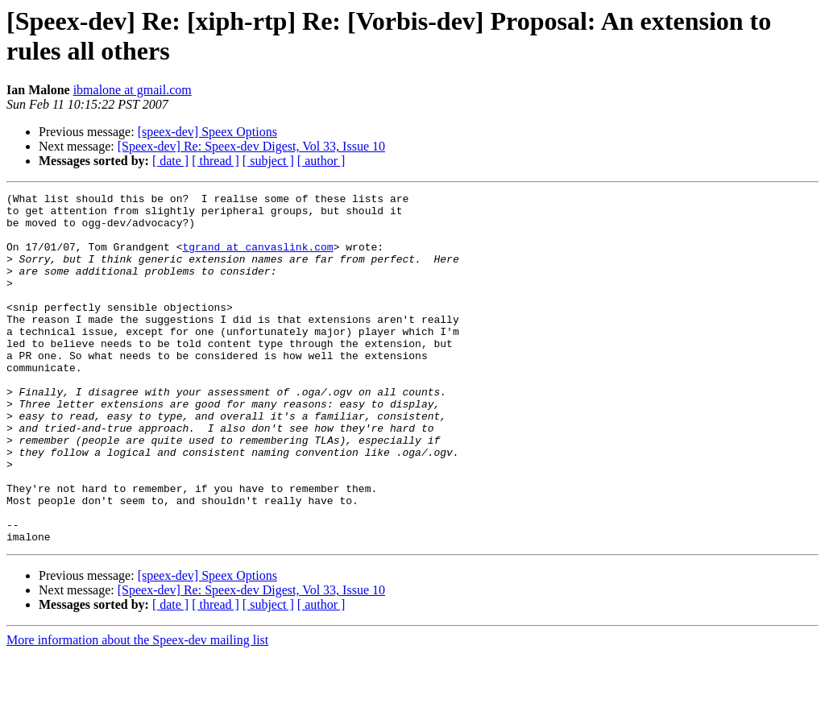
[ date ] (170, 161)
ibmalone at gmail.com (132, 90)
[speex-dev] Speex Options (207, 132)
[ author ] (321, 161)
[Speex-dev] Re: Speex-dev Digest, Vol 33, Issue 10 (251, 146)
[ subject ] (268, 161)
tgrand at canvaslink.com (257, 258)
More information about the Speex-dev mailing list (137, 710)
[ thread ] (215, 161)
